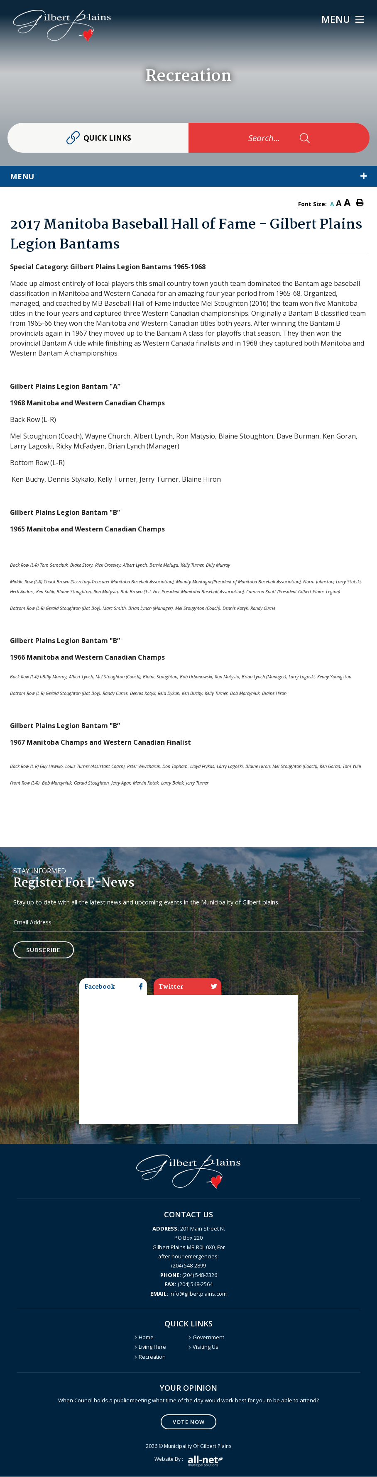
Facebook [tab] (113, 987)
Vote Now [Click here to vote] (189, 1422)
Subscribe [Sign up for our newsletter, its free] (44, 950)
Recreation (152, 1356)
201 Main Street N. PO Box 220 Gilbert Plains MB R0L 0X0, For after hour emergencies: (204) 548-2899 (188, 1247)
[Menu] (342, 19)
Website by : (188, 1461)
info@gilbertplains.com (188, 1293)
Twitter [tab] (188, 987)
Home (146, 1337)
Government (208, 1337)
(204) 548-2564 (188, 1284)
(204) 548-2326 (188, 1275)
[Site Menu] (188, 176)
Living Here (152, 1347)
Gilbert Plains (62, 25)
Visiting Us (205, 1347)
